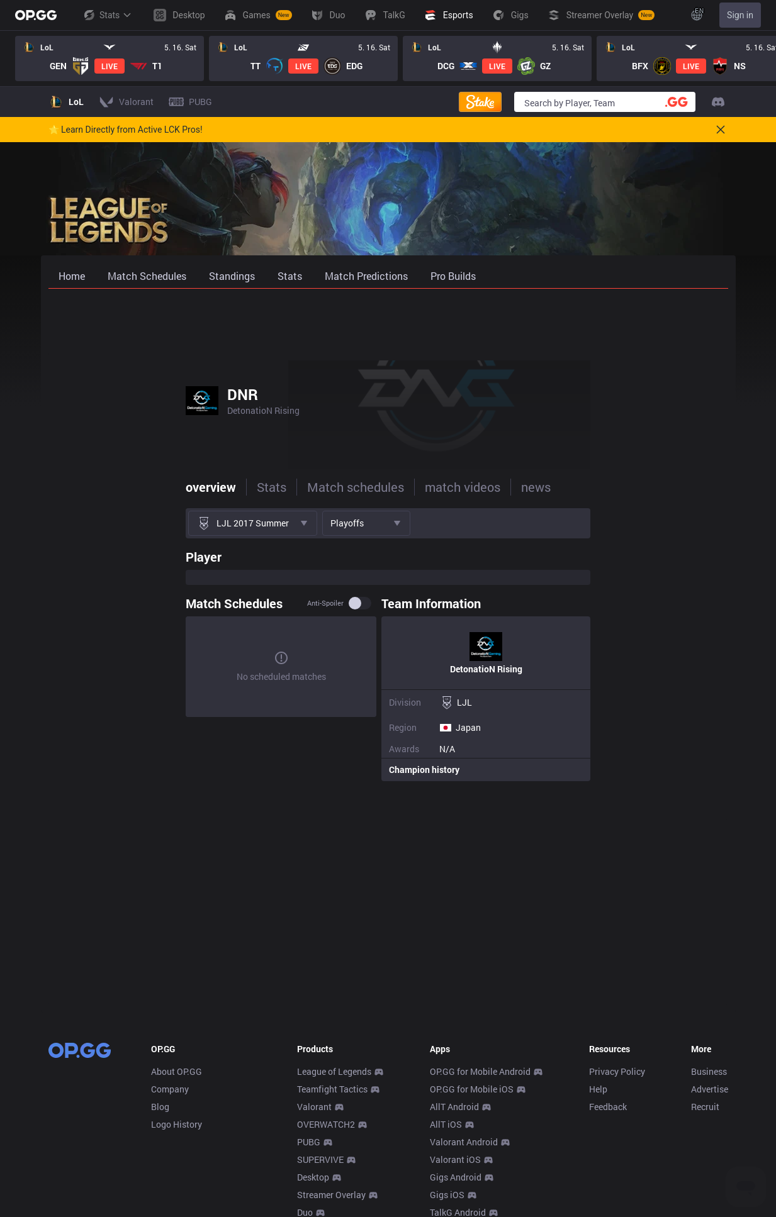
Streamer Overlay (331, 1195)
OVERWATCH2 (326, 1124)
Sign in (740, 15)
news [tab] (398, 487)
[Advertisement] (388, 322)
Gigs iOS (447, 1195)
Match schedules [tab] (218, 487)
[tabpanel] (388, 662)
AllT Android (454, 1107)
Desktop (313, 1177)
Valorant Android (464, 1142)
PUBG (308, 1142)
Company (170, 1089)
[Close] (720, 129)
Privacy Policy (617, 1071)
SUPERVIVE (320, 1159)
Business (709, 1071)
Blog (160, 1107)
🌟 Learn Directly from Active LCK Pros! (125, 130)
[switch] (497, 603)
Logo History (176, 1124)
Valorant (314, 1107)
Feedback (608, 1107)
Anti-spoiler (463, 603)
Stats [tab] (134, 487)
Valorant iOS (455, 1159)
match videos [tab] (325, 487)
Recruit (705, 1107)
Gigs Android (455, 1177)
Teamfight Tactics (332, 1089)
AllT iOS (446, 1124)
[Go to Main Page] (36, 15)
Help (598, 1089)
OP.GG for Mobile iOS (472, 1089)
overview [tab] (73, 487)
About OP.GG (176, 1071)
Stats (107, 15)
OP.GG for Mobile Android (480, 1071)
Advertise (709, 1089)
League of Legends (334, 1071)
